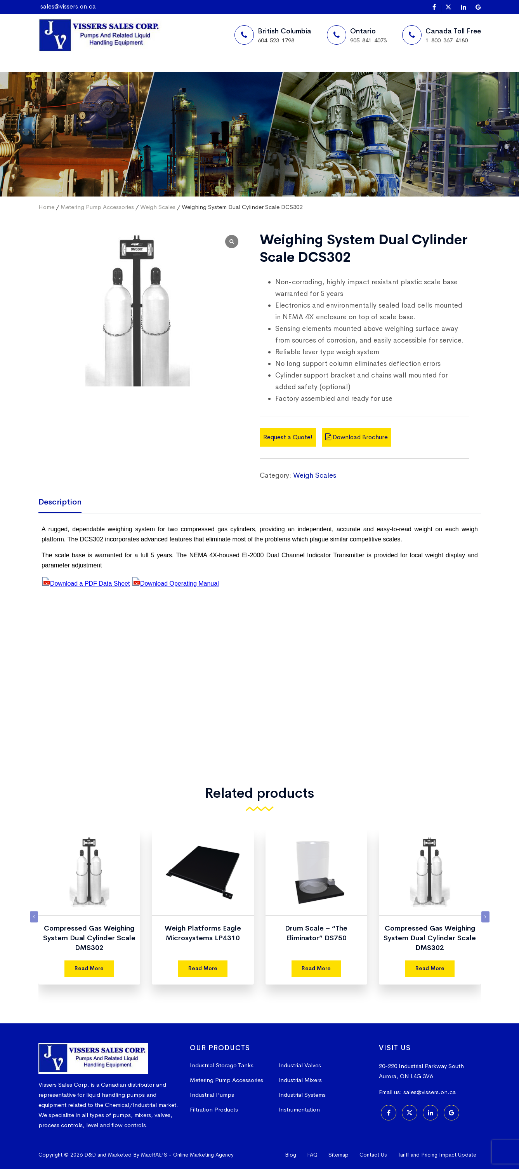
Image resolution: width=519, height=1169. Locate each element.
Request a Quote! (287, 437)
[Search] (372, 72)
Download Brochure (356, 437)
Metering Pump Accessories (97, 206)
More (244, 72)
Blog (290, 1154)
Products (187, 72)
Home (65, 72)
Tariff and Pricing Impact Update (436, 1154)
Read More (89, 968)
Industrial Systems (302, 1094)
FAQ (312, 1154)
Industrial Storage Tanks (221, 1065)
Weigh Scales (157, 206)
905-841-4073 (368, 40)
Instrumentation (299, 1109)
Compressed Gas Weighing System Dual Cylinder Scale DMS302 (89, 938)
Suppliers (123, 72)
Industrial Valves (299, 1065)
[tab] (65, 502)
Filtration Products (214, 1109)
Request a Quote (323, 72)
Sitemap (338, 1154)
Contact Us (373, 1154)
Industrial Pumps (212, 1094)
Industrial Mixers (300, 1080)
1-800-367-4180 (446, 40)
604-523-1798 (276, 40)
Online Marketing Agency (203, 1154)
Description (60, 502)
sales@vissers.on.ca (68, 6)
